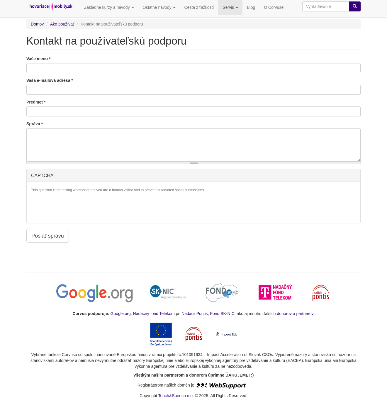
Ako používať (62, 24)
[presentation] (75, 207)
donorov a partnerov (295, 313)
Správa (34, 123)
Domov (37, 24)
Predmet (35, 102)
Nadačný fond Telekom (154, 313)
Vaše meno (38, 58)
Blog (251, 7)
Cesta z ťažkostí (199, 7)
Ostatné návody (159, 7)
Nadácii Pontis (194, 313)
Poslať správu (47, 236)
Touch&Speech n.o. (176, 395)
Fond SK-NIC (222, 313)
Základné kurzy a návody (109, 7)
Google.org (121, 313)
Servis (230, 7)
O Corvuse (274, 7)
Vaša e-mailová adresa (49, 80)
